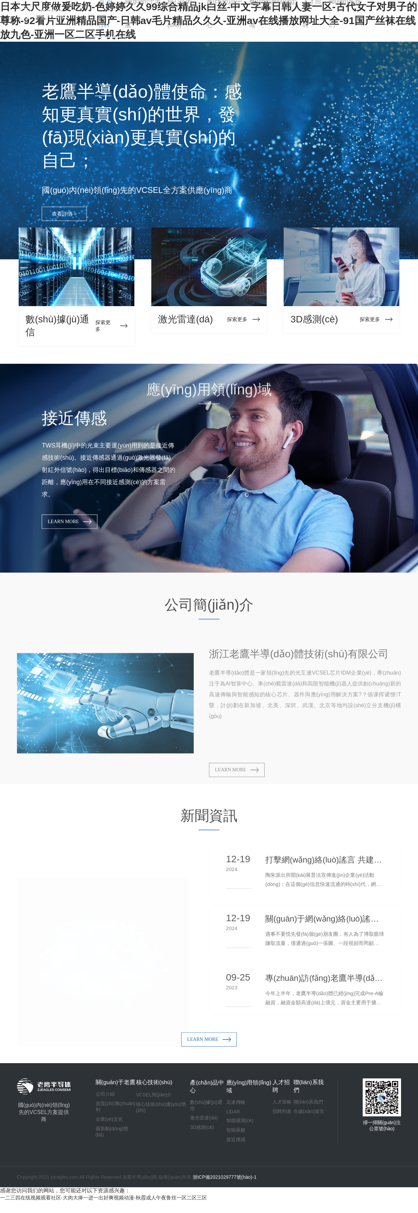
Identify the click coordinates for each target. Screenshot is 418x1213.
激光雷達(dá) (200, 1127)
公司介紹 (105, 1111)
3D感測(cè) (199, 1136)
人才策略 (280, 1111)
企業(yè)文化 (109, 1136)
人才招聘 (313, 13)
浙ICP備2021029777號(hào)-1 (224, 1188)
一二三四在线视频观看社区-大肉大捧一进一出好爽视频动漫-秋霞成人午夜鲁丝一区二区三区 (110, 1209)
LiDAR (230, 1120)
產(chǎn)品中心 (224, 13)
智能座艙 (233, 1139)
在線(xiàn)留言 (307, 1120)
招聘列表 (280, 1120)
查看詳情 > (68, 219)
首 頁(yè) (108, 13)
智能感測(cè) (237, 1129)
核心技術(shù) (183, 13)
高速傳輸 (233, 1111)
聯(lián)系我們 (345, 13)
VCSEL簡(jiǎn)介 (152, 1103)
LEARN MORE (75, 527)
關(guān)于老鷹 (142, 13)
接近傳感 (233, 1148)
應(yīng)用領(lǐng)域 (273, 13)
